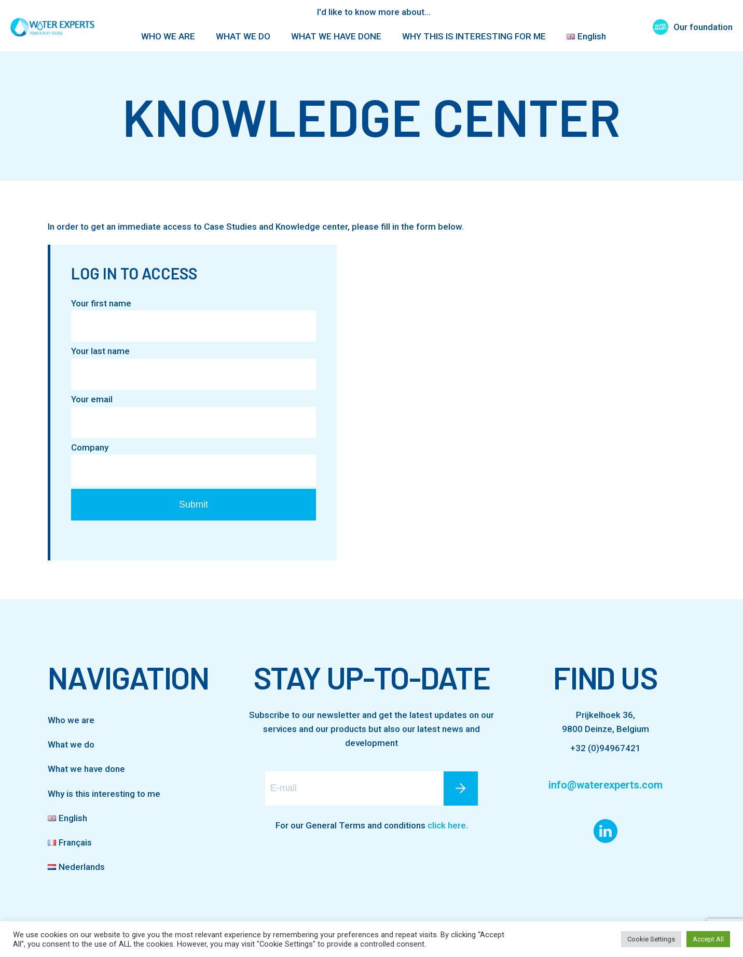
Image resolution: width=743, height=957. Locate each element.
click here (447, 825)
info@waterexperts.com (605, 785)
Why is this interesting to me (104, 794)
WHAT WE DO (243, 36)
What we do (71, 744)
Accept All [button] (708, 939)
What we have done (86, 769)
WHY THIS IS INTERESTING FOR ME (474, 36)
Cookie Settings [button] (651, 939)
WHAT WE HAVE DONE (336, 36)
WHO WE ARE (168, 36)
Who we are (71, 720)
